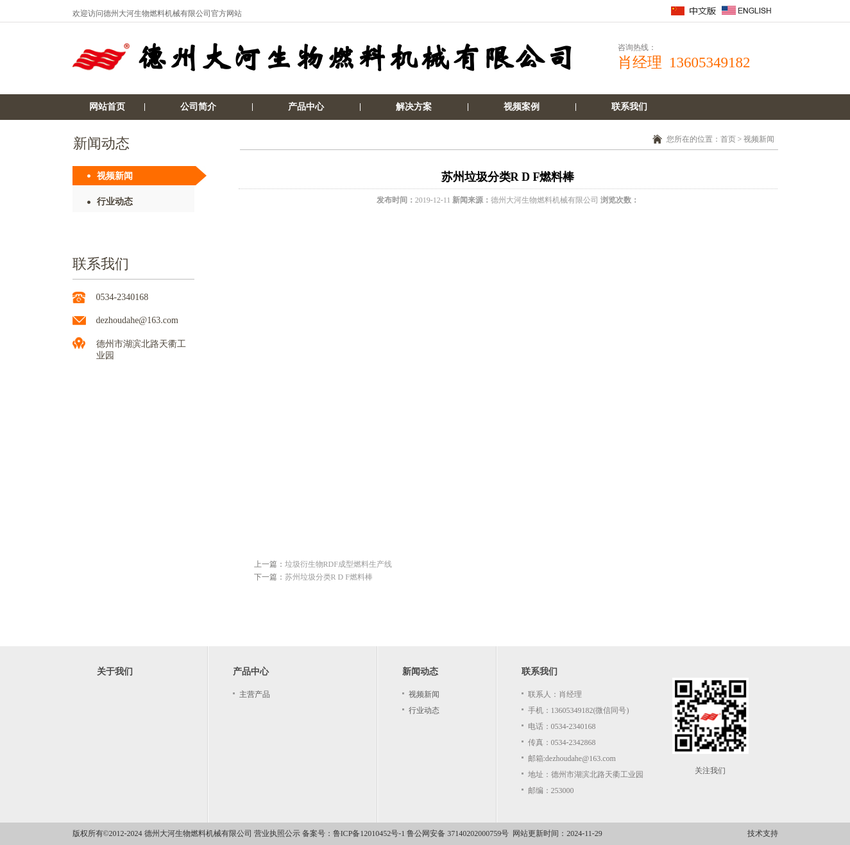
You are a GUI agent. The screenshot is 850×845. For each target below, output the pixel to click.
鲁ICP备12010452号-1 (369, 833)
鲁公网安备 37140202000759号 (458, 833)
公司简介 (198, 107)
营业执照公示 (277, 833)
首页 (728, 139)
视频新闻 (115, 176)
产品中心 (306, 107)
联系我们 (629, 107)
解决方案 (414, 107)
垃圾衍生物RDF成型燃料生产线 (338, 564)
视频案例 (522, 107)
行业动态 (115, 201)
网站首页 (107, 107)
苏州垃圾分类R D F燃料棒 (329, 577)
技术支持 (762, 833)
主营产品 (254, 694)
